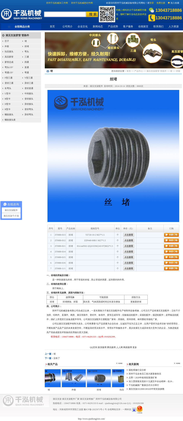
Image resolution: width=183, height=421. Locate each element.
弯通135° (9, 72)
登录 (151, 3)
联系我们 (158, 26)
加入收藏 (175, 3)
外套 (7, 46)
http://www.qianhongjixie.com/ (91, 419)
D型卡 (8, 104)
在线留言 (143, 26)
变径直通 (29, 88)
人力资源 (174, 26)
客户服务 (128, 26)
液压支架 (57, 399)
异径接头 (29, 104)
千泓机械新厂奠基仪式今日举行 (144, 385)
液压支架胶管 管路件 (17, 35)
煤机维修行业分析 (137, 370)
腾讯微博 (111, 347)
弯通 (27, 72)
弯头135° (9, 67)
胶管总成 (9, 62)
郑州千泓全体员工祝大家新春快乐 (145, 374)
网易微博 (127, 347)
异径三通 (29, 83)
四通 (27, 62)
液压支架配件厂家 (70, 399)
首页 (52, 26)
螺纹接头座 (10, 120)
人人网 (119, 347)
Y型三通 (29, 78)
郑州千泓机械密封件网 (82, 3)
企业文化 (83, 26)
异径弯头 (29, 114)
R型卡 (7, 109)
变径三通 (9, 83)
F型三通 (8, 78)
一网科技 (127, 409)
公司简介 (67, 26)
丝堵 (27, 46)
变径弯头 (29, 109)
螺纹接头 (9, 114)
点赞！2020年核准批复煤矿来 (143, 377)
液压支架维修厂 (87, 399)
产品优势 (113, 26)
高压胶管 (9, 57)
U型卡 (8, 93)
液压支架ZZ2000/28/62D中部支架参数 (146, 389)
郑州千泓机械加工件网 (57, 3)
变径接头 (29, 99)
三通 (27, 57)
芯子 (7, 41)
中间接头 (29, 93)
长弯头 (8, 88)
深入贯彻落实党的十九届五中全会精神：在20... (151, 381)
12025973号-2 (98, 409)
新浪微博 (102, 347)
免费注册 (160, 3)
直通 (27, 67)
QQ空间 (93, 347)
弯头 (27, 51)
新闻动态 (98, 26)
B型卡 (7, 99)
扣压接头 (9, 51)
